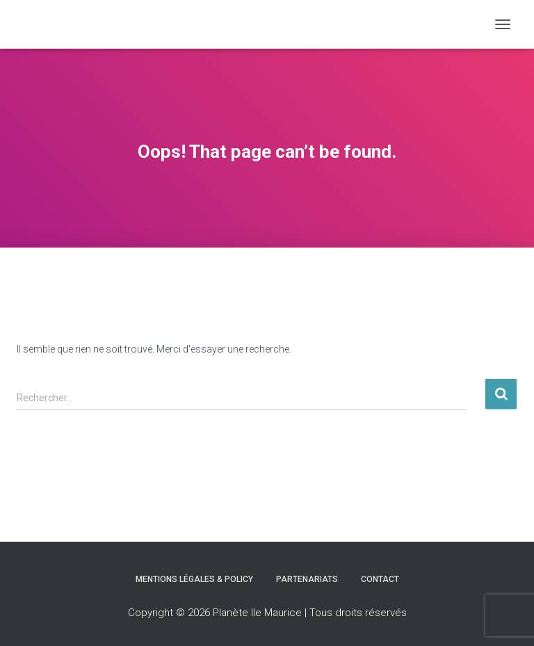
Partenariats (307, 579)
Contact (380, 579)
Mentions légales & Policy (194, 579)
